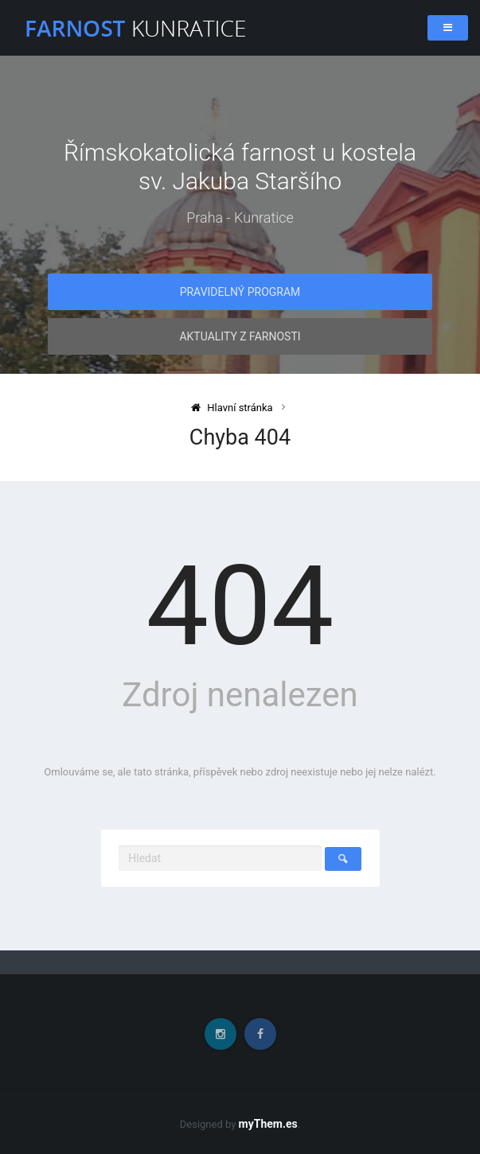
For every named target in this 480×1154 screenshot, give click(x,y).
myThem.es (268, 1123)
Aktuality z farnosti (239, 336)
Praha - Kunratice (240, 217)
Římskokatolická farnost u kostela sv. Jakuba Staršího (240, 166)
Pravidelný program (240, 292)
